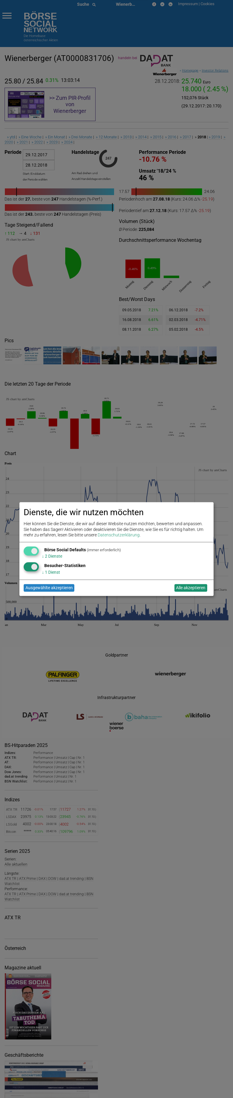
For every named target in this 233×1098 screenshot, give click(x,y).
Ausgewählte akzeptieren (49, 588)
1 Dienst (51, 572)
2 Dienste (52, 556)
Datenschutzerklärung (119, 534)
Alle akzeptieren (190, 588)
